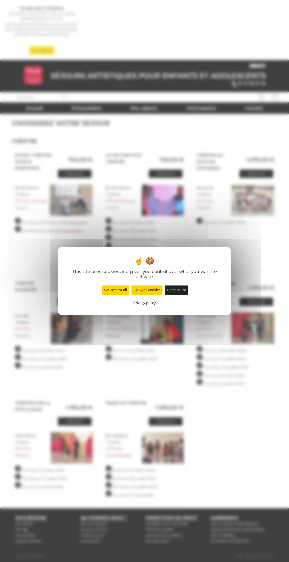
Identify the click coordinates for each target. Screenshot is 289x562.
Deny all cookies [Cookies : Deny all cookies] (147, 290)
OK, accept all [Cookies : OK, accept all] (115, 290)
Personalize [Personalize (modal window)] (176, 290)
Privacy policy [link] (144, 303)
